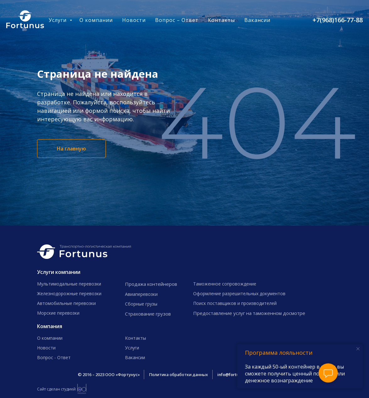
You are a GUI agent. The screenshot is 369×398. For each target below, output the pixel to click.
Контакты (221, 20)
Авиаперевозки (141, 294)
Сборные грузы (141, 304)
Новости (134, 20)
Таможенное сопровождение (224, 284)
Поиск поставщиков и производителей (235, 303)
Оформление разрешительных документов (239, 293)
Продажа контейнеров (151, 284)
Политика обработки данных (178, 374)
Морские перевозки (58, 313)
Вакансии (257, 20)
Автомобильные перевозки (66, 303)
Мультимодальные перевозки (69, 284)
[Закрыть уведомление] (358, 349)
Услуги (58, 20)
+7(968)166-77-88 (337, 20)
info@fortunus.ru (234, 374)
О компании (96, 20)
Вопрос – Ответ (176, 20)
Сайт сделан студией (56, 389)
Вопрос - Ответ (54, 357)
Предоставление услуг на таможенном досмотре (249, 313)
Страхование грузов (148, 314)
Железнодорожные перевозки (69, 293)
